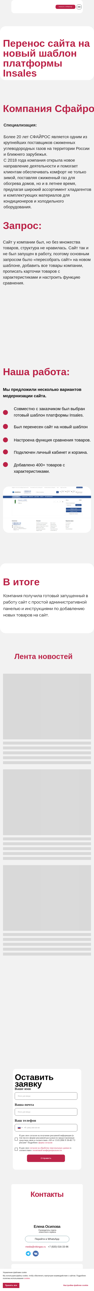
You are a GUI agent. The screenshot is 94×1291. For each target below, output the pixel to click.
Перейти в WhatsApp (47, 1239)
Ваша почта (24, 1105)
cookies (26, 1278)
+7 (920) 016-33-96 (58, 1246)
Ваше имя (23, 1089)
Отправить (46, 1158)
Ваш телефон (25, 1120)
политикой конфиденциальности (47, 1150)
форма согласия (45, 1143)
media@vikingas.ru (35, 1246)
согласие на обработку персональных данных (49, 1148)
